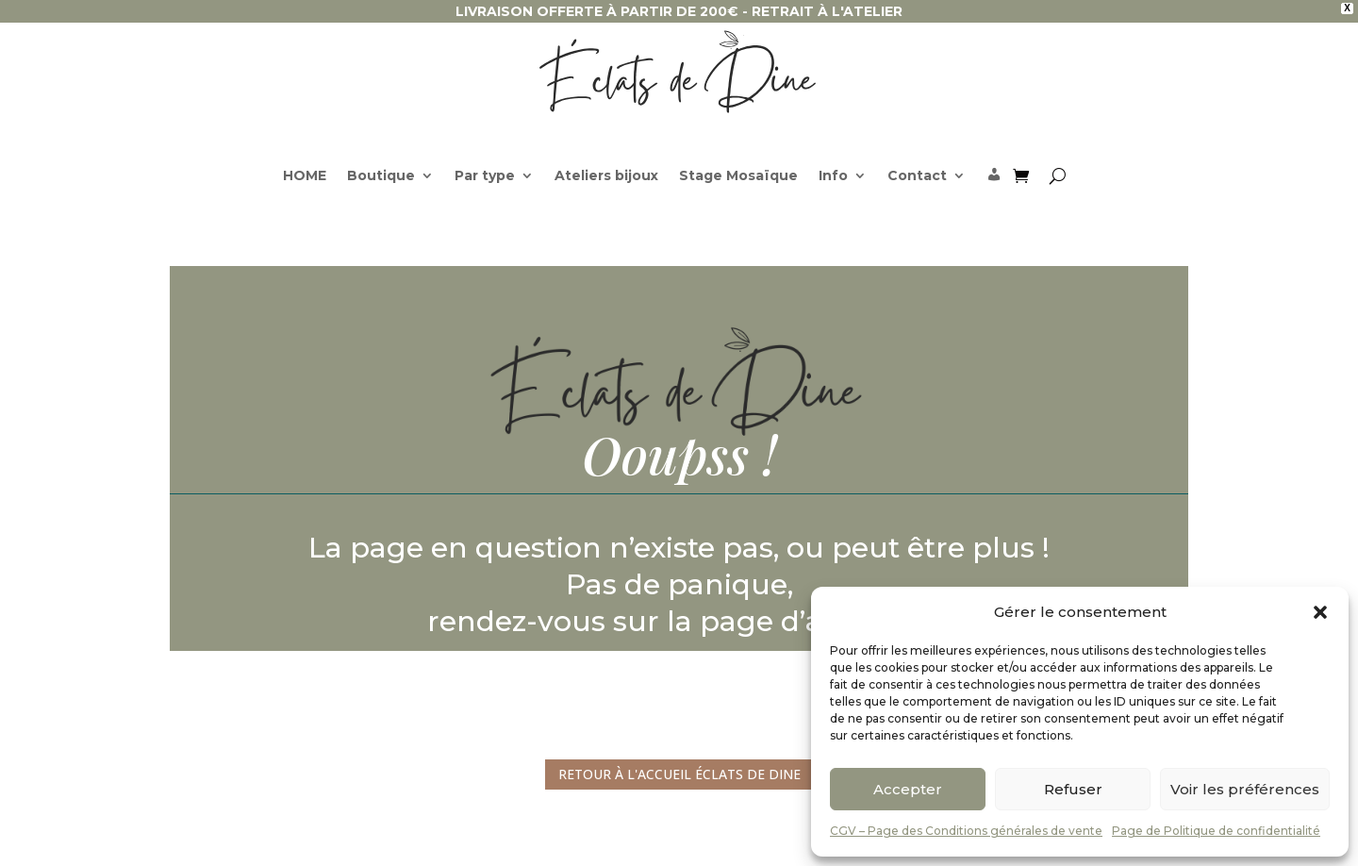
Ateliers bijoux (606, 176)
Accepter (907, 789)
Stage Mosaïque (738, 176)
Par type (485, 176)
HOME (304, 176)
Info (833, 176)
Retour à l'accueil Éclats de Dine (679, 774)
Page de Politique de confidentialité (1216, 831)
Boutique (381, 176)
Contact (917, 176)
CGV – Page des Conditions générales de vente (966, 831)
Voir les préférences (1244, 789)
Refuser (1073, 789)
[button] (1320, 612)
